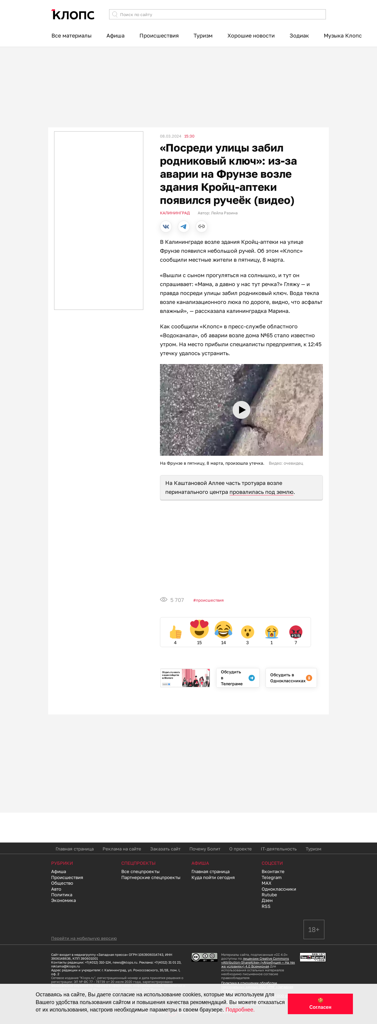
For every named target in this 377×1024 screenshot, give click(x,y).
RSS (266, 906)
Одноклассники (279, 889)
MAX (266, 883)
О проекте (240, 848)
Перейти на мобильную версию (84, 938)
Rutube (269, 894)
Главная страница (75, 848)
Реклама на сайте (122, 848)
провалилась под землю (261, 491)
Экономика (63, 900)
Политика (61, 894)
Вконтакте (273, 871)
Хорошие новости (251, 35)
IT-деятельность (279, 848)
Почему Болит (204, 848)
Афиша (115, 35)
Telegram (272, 877)
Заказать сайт (165, 848)
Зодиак (299, 35)
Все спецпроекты (140, 871)
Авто (56, 889)
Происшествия (159, 35)
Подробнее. (240, 1010)
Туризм (203, 35)
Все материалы (71, 35)
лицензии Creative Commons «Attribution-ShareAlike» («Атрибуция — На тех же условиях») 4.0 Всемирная (258, 962)
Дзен (267, 900)
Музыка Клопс (343, 35)
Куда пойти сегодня (213, 877)
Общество (62, 883)
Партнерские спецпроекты (150, 877)
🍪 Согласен (320, 1004)
